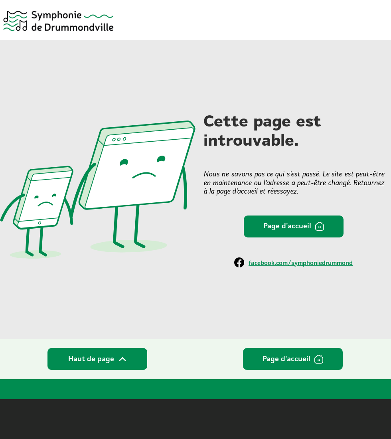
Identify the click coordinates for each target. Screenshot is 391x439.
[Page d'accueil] (294, 226)
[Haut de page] (97, 359)
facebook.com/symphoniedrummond (301, 263)
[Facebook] (239, 262)
